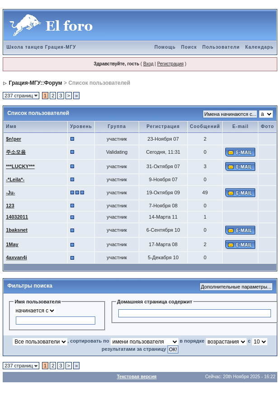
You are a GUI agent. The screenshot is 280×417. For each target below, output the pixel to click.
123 (10, 205)
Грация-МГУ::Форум (35, 83)
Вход (148, 63)
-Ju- (10, 192)
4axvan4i (16, 257)
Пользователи (221, 47)
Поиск (189, 47)
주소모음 (16, 152)
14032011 (17, 217)
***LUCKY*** (20, 166)
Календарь (259, 47)
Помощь (165, 47)
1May (12, 244)
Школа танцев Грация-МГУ (41, 47)
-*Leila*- (15, 179)
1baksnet (17, 230)
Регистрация (170, 63)
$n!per (13, 139)
